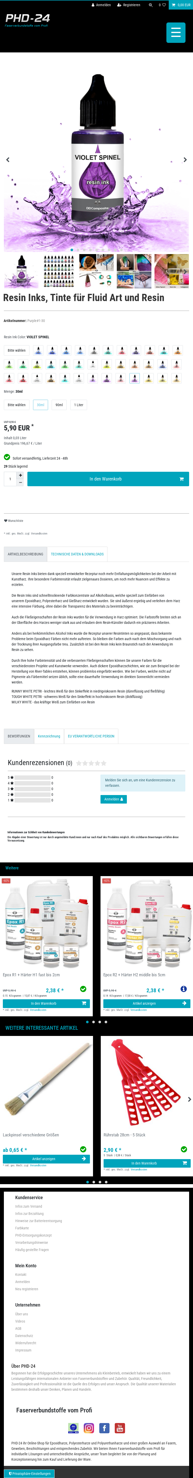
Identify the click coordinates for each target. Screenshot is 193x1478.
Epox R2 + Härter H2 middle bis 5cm (134, 974)
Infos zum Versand (28, 1206)
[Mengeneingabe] (10, 478)
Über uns (21, 1314)
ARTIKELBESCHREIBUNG (25, 554)
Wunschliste (13, 520)
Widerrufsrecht (25, 1343)
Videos (20, 1321)
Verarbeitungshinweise (31, 1242)
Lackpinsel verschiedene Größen (31, 1134)
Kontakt (20, 1274)
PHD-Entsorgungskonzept (33, 1235)
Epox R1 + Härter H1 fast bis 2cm (31, 974)
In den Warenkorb (137, 479)
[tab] (25, 553)
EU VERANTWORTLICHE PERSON (91, 736)
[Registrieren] (128, 5)
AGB (18, 1328)
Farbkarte (22, 1228)
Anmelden (22, 1281)
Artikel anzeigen (160, 1003)
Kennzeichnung (49, 736)
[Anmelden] (101, 5)
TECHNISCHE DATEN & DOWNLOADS (77, 554)
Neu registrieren (26, 1289)
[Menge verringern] (20, 482)
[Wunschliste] (162, 5)
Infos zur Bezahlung (29, 1213)
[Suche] (150, 5)
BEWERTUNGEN (19, 736)
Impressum (23, 1350)
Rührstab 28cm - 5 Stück (124, 1134)
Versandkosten (38, 533)
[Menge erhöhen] (20, 475)
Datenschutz (24, 1335)
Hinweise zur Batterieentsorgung (38, 1220)
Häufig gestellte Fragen (32, 1249)
